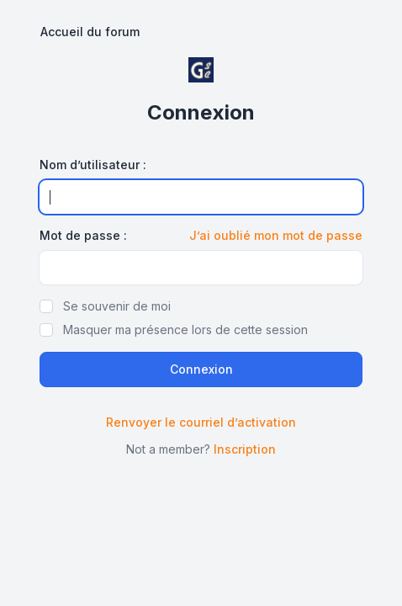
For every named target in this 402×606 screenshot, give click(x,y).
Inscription (245, 449)
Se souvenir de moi (117, 306)
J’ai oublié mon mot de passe (275, 235)
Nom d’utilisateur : (93, 164)
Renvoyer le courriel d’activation (201, 422)
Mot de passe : (83, 235)
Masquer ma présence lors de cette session (185, 329)
